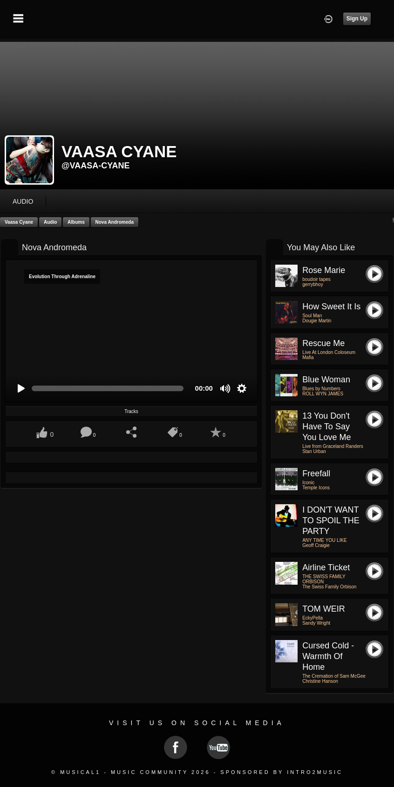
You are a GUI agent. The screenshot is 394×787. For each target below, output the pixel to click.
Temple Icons (316, 487)
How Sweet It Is (331, 306)
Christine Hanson (320, 681)
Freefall (316, 473)
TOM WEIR (323, 609)
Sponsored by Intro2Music (281, 772)
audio (23, 201)
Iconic (308, 482)
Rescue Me (323, 343)
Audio (50, 222)
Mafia (307, 357)
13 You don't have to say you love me (326, 426)
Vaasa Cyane (19, 222)
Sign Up (356, 18)
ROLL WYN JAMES (322, 393)
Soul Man (312, 315)
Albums (76, 222)
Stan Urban (314, 451)
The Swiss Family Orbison (329, 586)
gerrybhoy (312, 284)
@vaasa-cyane (95, 165)
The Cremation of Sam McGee (334, 676)
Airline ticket (326, 567)
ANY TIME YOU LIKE (324, 540)
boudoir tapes (316, 279)
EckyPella (312, 617)
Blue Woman (326, 379)
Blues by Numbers (321, 388)
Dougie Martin (316, 320)
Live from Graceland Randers (332, 446)
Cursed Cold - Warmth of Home (328, 656)
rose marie (323, 270)
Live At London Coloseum (328, 352)
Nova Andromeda (114, 222)
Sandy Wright (316, 623)
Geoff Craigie (316, 545)
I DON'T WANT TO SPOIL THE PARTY (331, 520)
